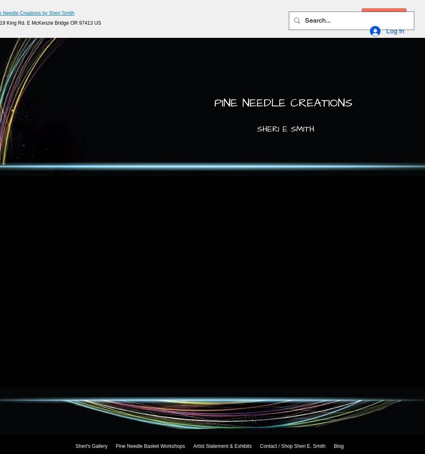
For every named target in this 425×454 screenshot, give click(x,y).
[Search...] (351, 21)
